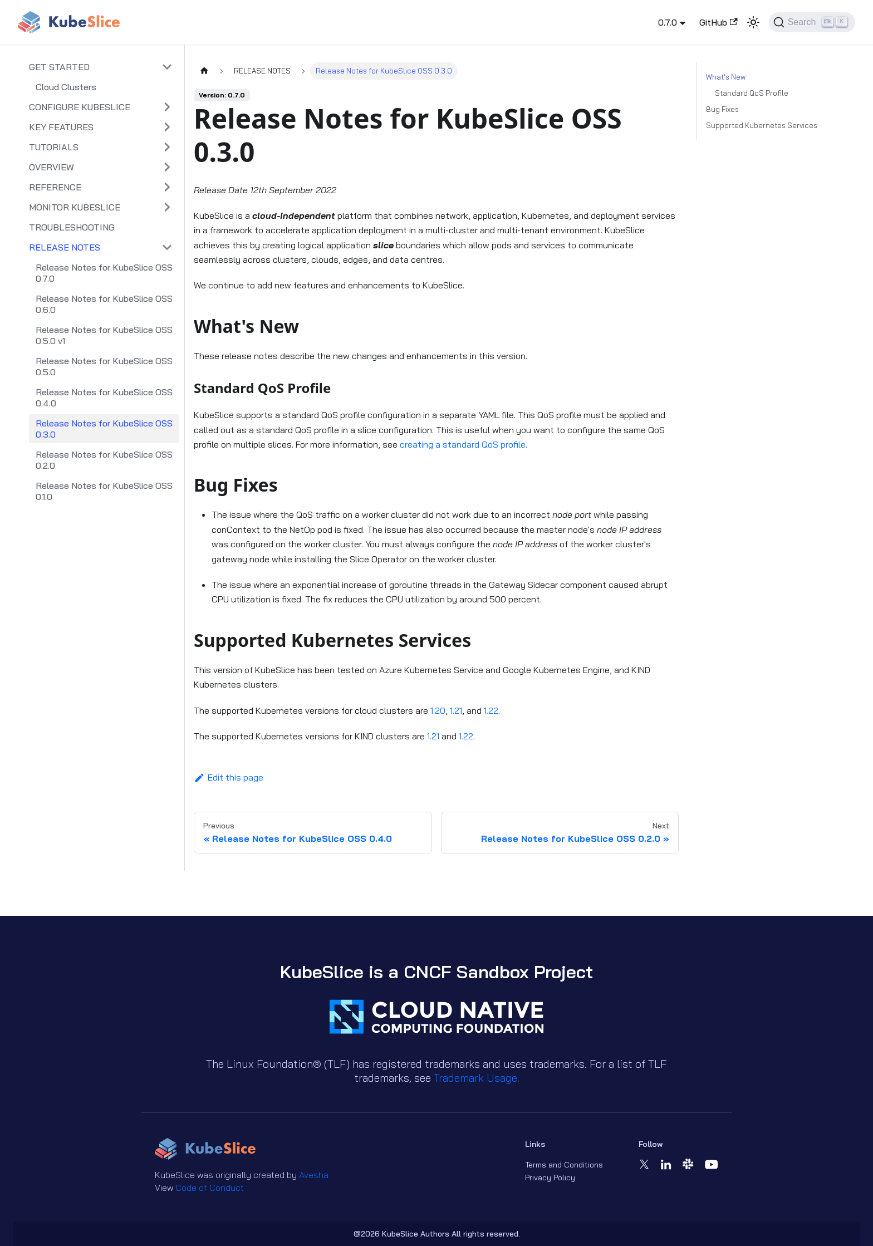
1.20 (437, 710)
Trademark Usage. (476, 1078)
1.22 (491, 710)
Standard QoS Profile (751, 93)
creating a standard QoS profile (463, 444)
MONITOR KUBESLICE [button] (74, 207)
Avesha (313, 1174)
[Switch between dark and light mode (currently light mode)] (753, 22)
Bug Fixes (722, 109)
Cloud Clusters (66, 86)
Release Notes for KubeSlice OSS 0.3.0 (104, 429)
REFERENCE (55, 187)
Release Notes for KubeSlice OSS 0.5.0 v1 (104, 335)
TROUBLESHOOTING (72, 227)
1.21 (456, 710)
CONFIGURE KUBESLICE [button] (79, 106)
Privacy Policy (550, 1178)
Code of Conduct (209, 1187)
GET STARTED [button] (59, 66)
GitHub (718, 22)
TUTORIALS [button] (54, 147)
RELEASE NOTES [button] (64, 247)
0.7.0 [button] (667, 22)
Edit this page (228, 777)
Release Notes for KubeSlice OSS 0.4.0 (104, 397)
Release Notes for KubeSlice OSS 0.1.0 (104, 491)
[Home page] (204, 71)
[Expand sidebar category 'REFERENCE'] (167, 187)
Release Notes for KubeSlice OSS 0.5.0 (104, 366)
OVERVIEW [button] (51, 167)
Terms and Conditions (564, 1165)
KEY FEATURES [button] (61, 127)
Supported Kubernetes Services (761, 125)
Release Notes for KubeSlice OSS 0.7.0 (104, 273)
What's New (726, 76)
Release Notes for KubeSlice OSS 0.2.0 (104, 460)
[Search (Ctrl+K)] (812, 22)
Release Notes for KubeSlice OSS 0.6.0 (104, 304)
